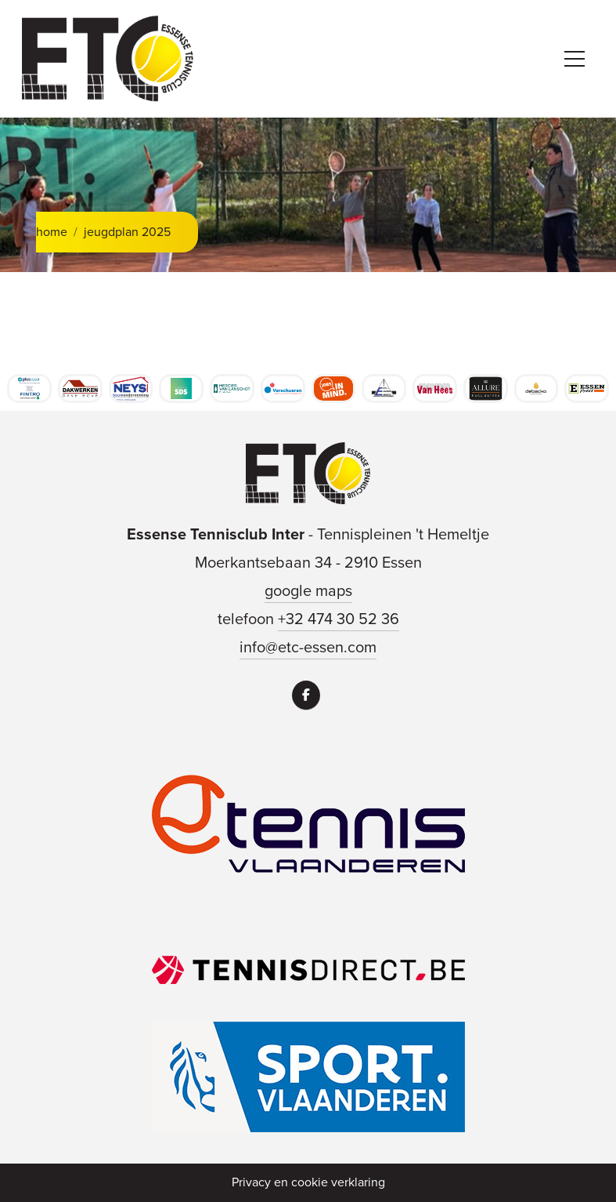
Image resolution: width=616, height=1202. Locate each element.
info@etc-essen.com (308, 647)
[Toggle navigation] (574, 58)
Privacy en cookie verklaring (308, 1182)
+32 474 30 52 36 (338, 618)
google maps (308, 590)
